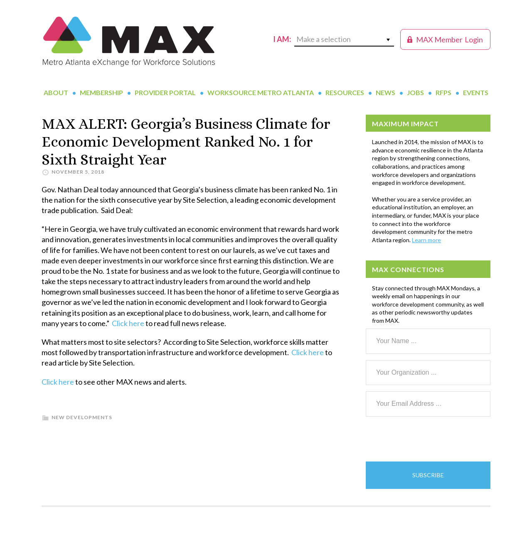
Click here (128, 323)
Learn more (426, 239)
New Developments (82, 417)
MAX (129, 41)
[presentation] (429, 439)
